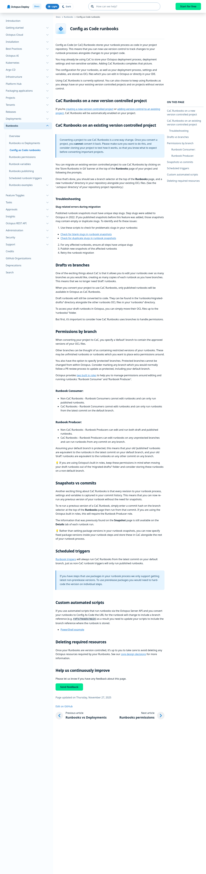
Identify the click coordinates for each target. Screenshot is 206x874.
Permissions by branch (180, 143)
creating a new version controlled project (89, 109)
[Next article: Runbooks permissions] (141, 715)
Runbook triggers (66, 559)
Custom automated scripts (182, 174)
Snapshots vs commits (180, 162)
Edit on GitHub (64, 706)
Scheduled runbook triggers (25, 178)
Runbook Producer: (182, 155)
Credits (10, 251)
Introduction (13, 21)
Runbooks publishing (21, 171)
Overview (14, 136)
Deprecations (13, 265)
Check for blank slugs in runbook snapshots (86, 234)
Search (10, 272)
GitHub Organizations (18, 258)
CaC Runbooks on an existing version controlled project (184, 122)
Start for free (188, 6)
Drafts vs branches (178, 137)
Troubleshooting (179, 130)
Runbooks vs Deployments (24, 143)
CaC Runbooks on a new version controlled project (182, 112)
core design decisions (133, 654)
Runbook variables (20, 164)
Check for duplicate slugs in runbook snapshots (88, 238)
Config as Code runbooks (25, 150)
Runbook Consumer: (183, 149)
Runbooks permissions (22, 157)
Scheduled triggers (178, 168)
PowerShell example (72, 629)
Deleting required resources (183, 180)
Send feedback (69, 686)
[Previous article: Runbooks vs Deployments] (81, 715)
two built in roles (86, 375)
